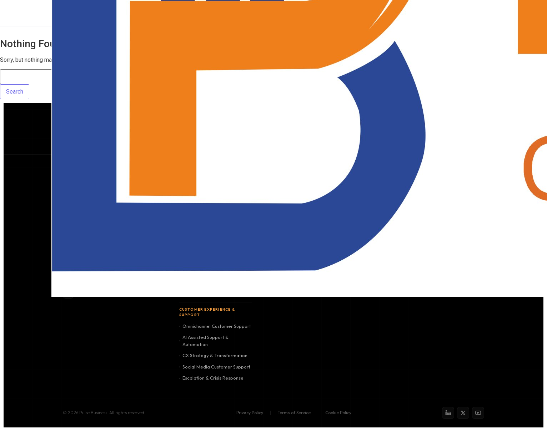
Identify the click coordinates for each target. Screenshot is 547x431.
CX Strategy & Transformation (213, 355)
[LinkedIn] (448, 413)
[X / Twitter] (463, 413)
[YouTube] (478, 413)
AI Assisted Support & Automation (204, 340)
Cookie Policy (338, 412)
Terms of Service (294, 412)
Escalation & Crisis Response (211, 378)
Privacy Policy (249, 412)
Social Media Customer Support (214, 367)
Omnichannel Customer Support (215, 326)
